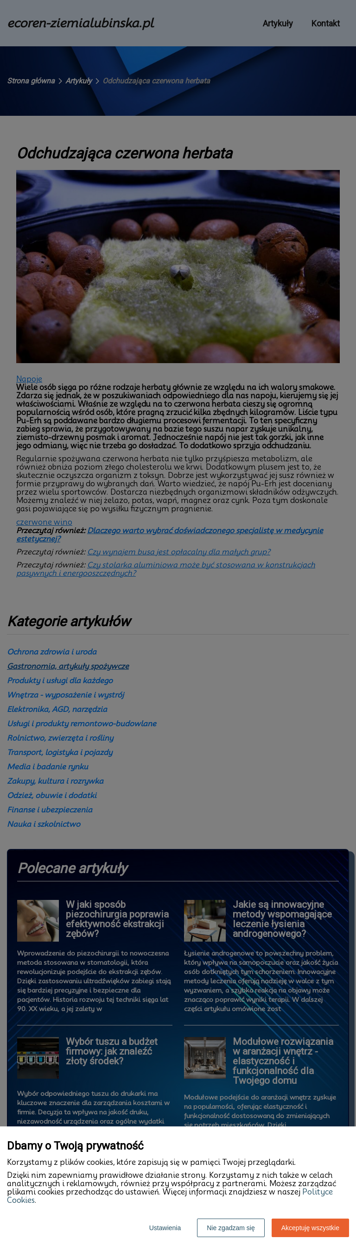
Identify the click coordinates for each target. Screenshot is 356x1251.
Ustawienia (165, 1228)
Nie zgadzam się (231, 1228)
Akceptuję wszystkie (310, 1228)
